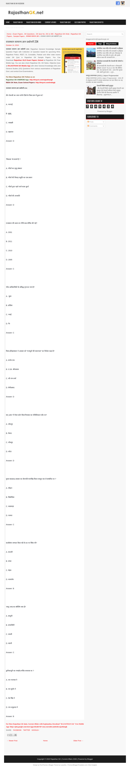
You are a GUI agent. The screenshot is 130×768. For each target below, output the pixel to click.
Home (8, 22)
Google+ (35, 730)
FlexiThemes (44, 765)
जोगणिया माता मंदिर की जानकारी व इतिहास (110, 48)
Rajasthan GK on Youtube (15, 27)
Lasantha (63, 765)
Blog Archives (111, 44)
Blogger (109, 111)
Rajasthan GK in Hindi (33, 22)
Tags (100, 44)
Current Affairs (50, 22)
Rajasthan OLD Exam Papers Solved (28, 60)
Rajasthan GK (18, 22)
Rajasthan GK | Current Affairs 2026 (63, 759)
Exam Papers (18, 34)
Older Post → (78, 741)
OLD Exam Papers (80, 22)
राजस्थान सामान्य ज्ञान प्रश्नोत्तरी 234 (22, 41)
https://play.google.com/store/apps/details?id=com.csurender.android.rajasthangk (38, 727)
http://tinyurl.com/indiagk (45, 82)
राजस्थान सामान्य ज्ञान (32, 36)
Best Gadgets (92, 765)
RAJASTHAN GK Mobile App (19, 66)
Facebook (17, 730)
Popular (91, 44)
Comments (92, 126)
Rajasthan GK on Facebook (15, 3)
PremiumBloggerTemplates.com (77, 765)
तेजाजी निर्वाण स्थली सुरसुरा (105, 86)
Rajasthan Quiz (65, 22)
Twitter (26, 730)
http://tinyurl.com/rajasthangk (41, 80)
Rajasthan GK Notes (96, 22)
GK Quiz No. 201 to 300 (44, 34)
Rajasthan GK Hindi (62, 34)
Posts (90, 122)
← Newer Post (12, 741)
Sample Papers (19, 36)
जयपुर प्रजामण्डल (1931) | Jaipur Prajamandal (102, 75)
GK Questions (29, 34)
